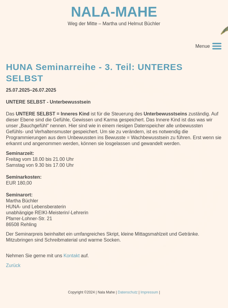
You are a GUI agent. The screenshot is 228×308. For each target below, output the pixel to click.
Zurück (13, 265)
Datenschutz (128, 292)
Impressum (149, 292)
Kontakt (72, 255)
